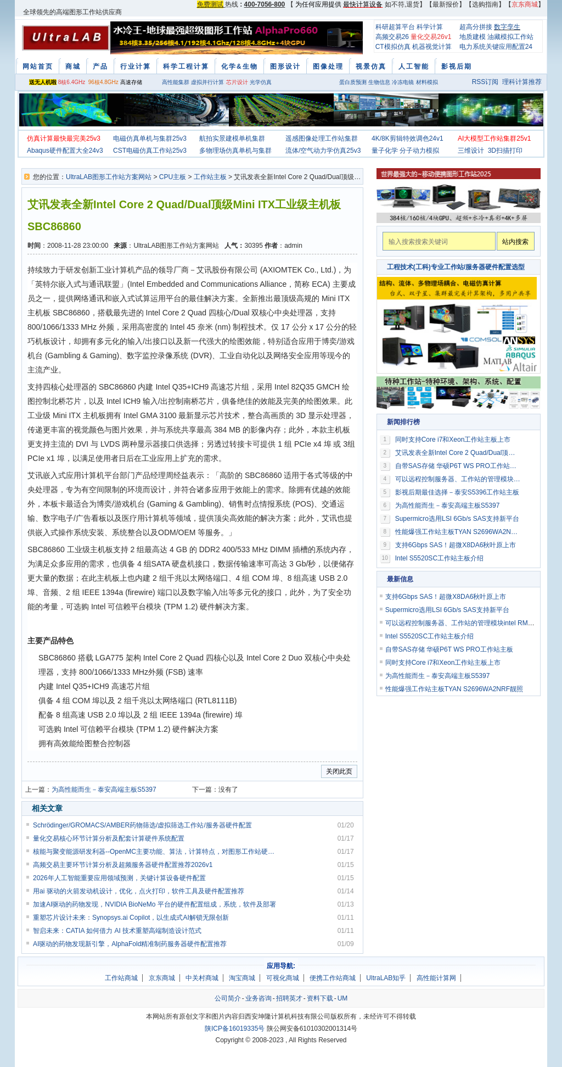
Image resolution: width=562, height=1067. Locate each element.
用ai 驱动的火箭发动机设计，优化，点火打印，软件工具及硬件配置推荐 (138, 891)
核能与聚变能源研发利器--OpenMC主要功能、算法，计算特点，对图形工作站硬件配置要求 (155, 851)
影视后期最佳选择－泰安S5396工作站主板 (457, 492)
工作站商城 (121, 978)
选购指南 (485, 4)
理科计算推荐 (522, 82)
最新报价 (445, 4)
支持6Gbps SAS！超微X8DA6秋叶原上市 (455, 545)
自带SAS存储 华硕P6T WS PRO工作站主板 (458, 466)
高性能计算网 (436, 978)
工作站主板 (210, 177)
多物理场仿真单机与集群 (235, 150)
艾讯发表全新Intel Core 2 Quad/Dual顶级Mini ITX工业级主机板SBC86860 (458, 453)
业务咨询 (258, 998)
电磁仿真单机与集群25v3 (150, 138)
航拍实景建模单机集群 (232, 138)
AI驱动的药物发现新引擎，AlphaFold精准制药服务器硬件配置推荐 (130, 944)
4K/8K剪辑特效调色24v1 (407, 138)
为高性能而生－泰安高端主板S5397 (104, 789)
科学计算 (430, 27)
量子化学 (385, 150)
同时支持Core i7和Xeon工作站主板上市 (453, 439)
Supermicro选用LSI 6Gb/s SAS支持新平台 (457, 519)
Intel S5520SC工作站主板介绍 (439, 558)
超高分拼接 (475, 27)
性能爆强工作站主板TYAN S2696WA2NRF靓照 (458, 532)
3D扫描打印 (505, 150)
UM (343, 998)
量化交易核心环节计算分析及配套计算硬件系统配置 (108, 838)
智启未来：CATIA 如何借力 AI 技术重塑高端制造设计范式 (117, 931)
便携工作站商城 (333, 978)
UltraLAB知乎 (386, 978)
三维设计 (471, 150)
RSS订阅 (485, 82)
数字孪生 (507, 27)
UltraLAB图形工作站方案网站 (108, 177)
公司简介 (228, 998)
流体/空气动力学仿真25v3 (323, 150)
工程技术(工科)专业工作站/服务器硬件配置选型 (456, 267)
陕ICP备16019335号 (235, 1028)
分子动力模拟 (419, 150)
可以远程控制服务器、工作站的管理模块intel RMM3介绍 (458, 479)
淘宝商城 (242, 978)
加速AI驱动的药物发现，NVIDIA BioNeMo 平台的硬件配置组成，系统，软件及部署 (154, 904)
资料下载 (320, 998)
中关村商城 (202, 978)
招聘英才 (289, 998)
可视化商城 (282, 978)
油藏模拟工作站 (510, 37)
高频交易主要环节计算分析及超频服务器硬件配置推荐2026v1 (122, 865)
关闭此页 (339, 771)
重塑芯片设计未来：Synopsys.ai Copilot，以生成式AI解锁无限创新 (131, 917)
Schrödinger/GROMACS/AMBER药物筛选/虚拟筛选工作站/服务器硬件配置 (142, 825)
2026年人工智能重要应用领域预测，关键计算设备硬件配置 (119, 878)
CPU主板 (172, 177)
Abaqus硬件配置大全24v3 (65, 150)
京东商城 (162, 978)
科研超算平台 (395, 27)
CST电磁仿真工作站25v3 (150, 150)
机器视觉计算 (432, 47)
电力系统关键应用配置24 (495, 47)
